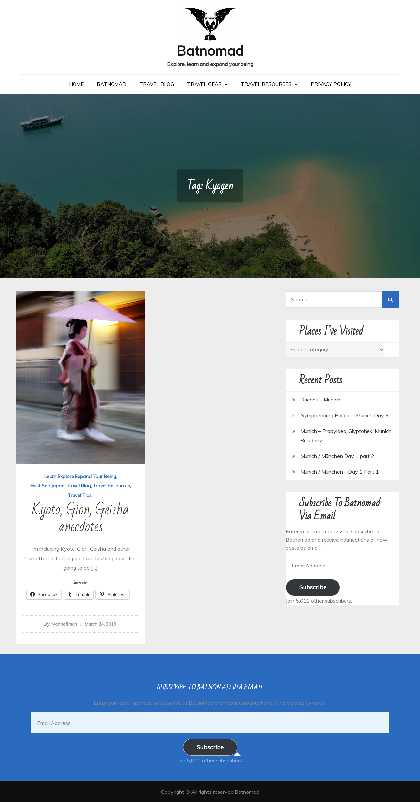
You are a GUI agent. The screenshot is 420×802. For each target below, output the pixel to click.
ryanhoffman (64, 623)
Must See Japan (47, 485)
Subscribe (312, 587)
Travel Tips (80, 495)
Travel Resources (266, 84)
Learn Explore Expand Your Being (80, 476)
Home (76, 84)
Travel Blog (156, 84)
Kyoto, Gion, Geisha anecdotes (80, 518)
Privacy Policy (331, 84)
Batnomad (210, 50)
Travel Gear (204, 84)
